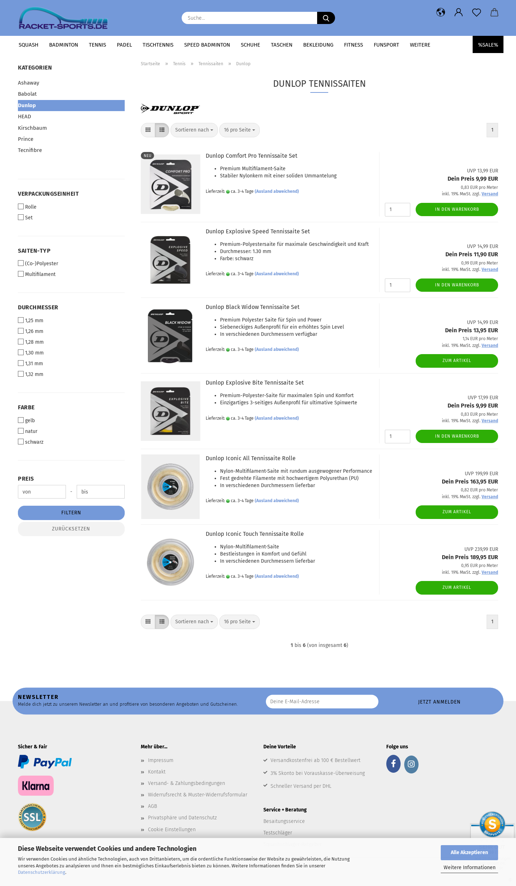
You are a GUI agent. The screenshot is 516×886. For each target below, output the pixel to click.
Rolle (27, 207)
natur (27, 431)
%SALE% (488, 45)
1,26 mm (30, 331)
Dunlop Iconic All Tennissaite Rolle (251, 458)
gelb (26, 420)
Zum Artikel (457, 360)
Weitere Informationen (470, 867)
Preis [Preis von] (26, 478)
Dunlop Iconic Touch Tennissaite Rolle (255, 533)
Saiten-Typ (34, 250)
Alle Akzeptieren (469, 852)
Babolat (27, 94)
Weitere (420, 45)
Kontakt (157, 772)
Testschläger (277, 833)
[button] (441, 12)
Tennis (97, 45)
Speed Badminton (207, 45)
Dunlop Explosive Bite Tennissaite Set (255, 382)
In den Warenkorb (457, 209)
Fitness (353, 45)
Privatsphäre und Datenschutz (182, 818)
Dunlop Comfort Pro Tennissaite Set (251, 155)
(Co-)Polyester (38, 263)
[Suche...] (326, 18)
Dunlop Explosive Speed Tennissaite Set (258, 231)
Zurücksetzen (71, 529)
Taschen (281, 45)
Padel (124, 45)
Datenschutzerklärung (41, 872)
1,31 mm (30, 363)
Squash (28, 45)
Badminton (63, 45)
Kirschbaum (32, 128)
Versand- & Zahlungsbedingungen (186, 783)
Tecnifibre (30, 150)
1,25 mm (30, 320)
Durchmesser (38, 307)
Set (25, 217)
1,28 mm (31, 342)
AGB (152, 806)
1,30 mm (31, 352)
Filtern (71, 513)
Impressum (160, 760)
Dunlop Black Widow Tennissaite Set (253, 307)
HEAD (24, 116)
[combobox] (194, 130)
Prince (25, 139)
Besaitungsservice (284, 821)
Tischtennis (158, 45)
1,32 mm (30, 374)
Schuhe (250, 45)
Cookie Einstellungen (172, 830)
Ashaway (28, 83)
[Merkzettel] (477, 12)
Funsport (386, 45)
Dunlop (27, 105)
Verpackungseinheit (48, 193)
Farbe (26, 407)
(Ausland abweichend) (277, 191)
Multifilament (37, 274)
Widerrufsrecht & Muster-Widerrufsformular (197, 795)
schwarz (30, 442)
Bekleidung (318, 45)
